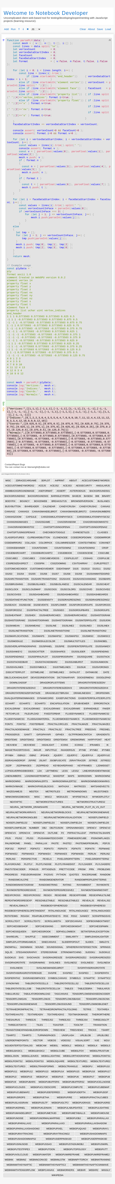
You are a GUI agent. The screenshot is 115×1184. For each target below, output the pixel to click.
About (91, 29)
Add (6, 29)
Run (13, 29)
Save (100, 29)
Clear (83, 29)
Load (108, 29)
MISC (8, 480)
